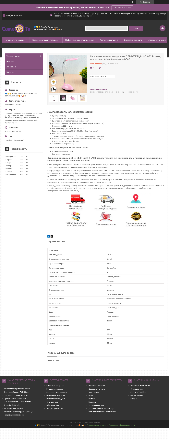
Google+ (134, 399)
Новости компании (97, 386)
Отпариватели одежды (56, 399)
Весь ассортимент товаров (45, 40)
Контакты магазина (109, 40)
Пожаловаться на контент (97, 425)
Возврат (92, 402)
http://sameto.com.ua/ (14, 140)
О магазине (11, 67)
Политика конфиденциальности (122, 425)
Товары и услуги (13, 56)
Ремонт (92, 399)
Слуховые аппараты (55, 386)
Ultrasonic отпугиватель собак (17, 389)
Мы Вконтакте (136, 395)
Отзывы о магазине (157, 40)
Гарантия (10, 72)
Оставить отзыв (122, 7)
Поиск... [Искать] (136, 28)
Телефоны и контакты (140, 386)
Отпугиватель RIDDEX (13, 408)
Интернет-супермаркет (16, 40)
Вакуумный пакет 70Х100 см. (16, 392)
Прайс (91, 395)
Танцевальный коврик (14, 415)
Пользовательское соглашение (102, 412)
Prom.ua (97, 423)
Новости (10, 61)
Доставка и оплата (133, 40)
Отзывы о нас (136, 389)
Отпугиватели (52, 402)
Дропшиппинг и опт (97, 405)
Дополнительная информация (102, 408)
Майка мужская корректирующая (18, 412)
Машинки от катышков (56, 392)
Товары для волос (54, 408)
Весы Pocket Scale (12, 405)
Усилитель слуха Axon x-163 (16, 395)
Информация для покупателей (79, 40)
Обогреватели (52, 405)
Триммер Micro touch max (15, 398)
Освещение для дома (55, 395)
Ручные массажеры (54, 389)
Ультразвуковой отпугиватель (17, 402)
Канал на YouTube (138, 392)
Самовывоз (94, 392)
